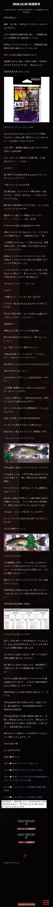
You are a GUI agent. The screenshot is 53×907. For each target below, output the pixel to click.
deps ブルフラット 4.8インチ (25, 763)
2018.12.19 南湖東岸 (26, 829)
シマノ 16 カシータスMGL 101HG (27, 797)
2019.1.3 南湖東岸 (26, 842)
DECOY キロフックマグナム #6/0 (19, 127)
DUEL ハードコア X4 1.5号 (24, 777)
